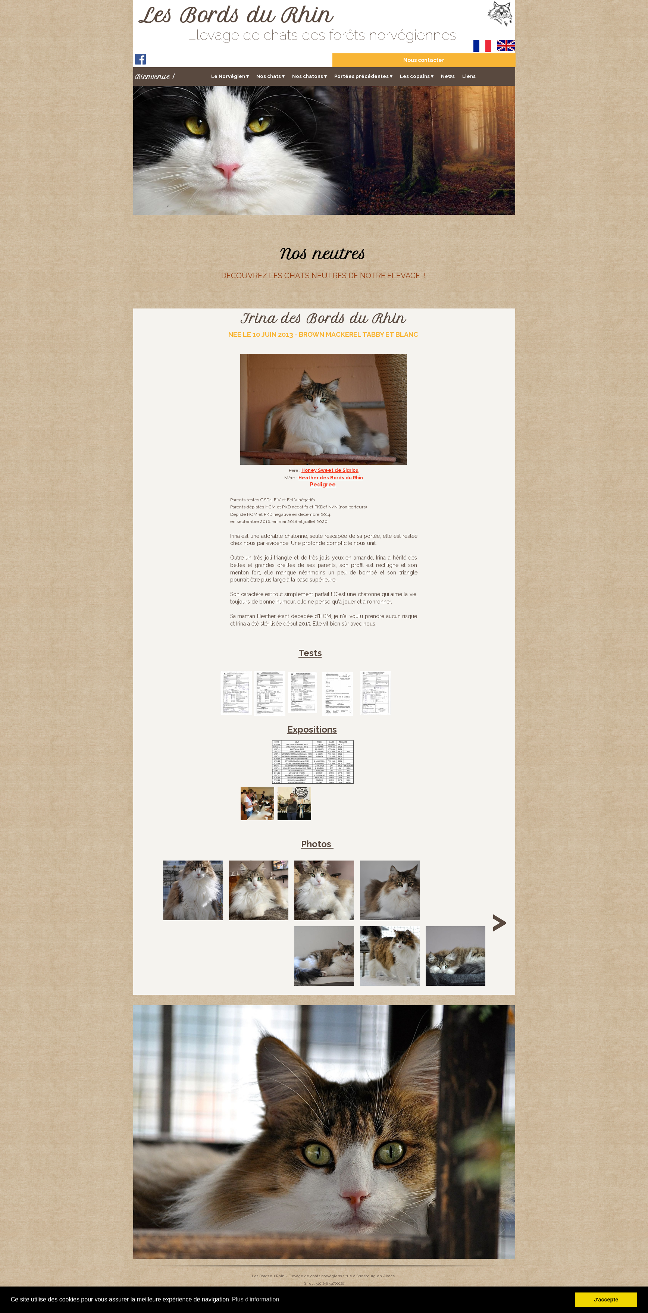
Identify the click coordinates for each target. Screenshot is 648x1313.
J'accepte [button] (606, 1300)
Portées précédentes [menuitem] (363, 76)
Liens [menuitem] (469, 76)
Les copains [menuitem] (416, 76)
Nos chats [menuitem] (270, 76)
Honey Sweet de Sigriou (330, 470)
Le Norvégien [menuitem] (230, 76)
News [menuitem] (448, 76)
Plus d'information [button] (255, 1299)
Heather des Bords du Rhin (330, 477)
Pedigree (323, 485)
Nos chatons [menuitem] (309, 76)
